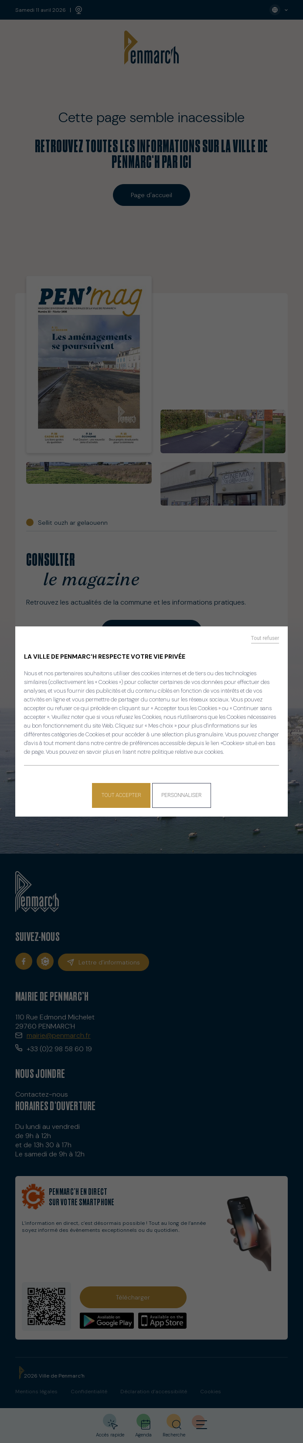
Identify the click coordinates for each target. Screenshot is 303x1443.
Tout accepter (121, 795)
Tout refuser (265, 638)
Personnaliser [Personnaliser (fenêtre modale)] (181, 795)
